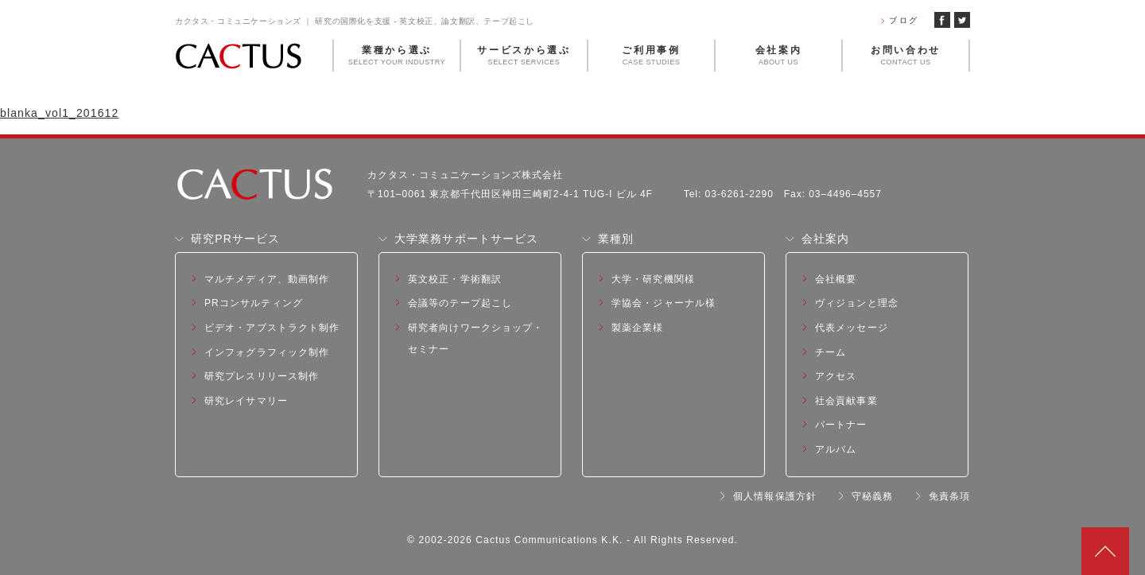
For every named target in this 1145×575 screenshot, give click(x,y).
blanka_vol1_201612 (59, 113)
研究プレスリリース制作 (261, 376)
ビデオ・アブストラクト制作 (272, 327)
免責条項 (949, 496)
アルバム (835, 449)
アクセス (835, 376)
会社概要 (835, 279)
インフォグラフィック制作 (266, 352)
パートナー (841, 424)
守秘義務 (872, 496)
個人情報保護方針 (775, 496)
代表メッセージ (851, 327)
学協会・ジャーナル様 (663, 303)
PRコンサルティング (253, 303)
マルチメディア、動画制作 (266, 279)
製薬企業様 (637, 327)
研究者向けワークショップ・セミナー (476, 338)
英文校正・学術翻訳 (455, 279)
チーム (830, 352)
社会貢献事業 (846, 400)
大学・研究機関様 (653, 279)
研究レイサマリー (246, 400)
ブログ (903, 20)
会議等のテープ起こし (460, 303)
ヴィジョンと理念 (857, 303)
